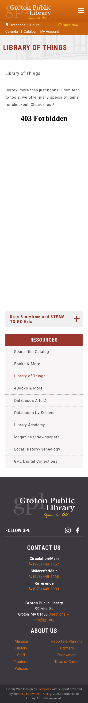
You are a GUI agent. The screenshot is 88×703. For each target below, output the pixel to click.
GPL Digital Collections (35, 461)
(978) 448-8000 (44, 589)
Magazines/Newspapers (37, 437)
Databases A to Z (30, 400)
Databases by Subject (34, 413)
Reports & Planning (67, 641)
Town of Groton (66, 662)
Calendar (12, 31)
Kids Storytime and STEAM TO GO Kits (46, 319)
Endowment (67, 655)
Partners (67, 648)
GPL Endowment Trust (33, 694)
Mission (21, 641)
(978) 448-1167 (44, 564)
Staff (21, 655)
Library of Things (30, 376)
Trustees (21, 662)
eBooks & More (28, 388)
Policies (21, 668)
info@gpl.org (44, 620)
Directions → (59, 614)
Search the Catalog (31, 352)
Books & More (27, 364)
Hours (34, 25)
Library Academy (29, 425)
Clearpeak (44, 689)
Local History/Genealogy (37, 449)
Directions (15, 25)
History (21, 648)
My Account (49, 31)
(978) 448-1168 (44, 576)
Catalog (30, 31)
